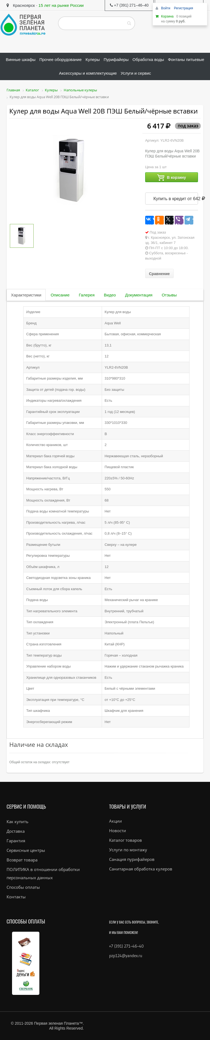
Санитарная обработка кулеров (140, 869)
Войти (166, 8)
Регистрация (183, 8)
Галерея (87, 295)
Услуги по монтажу (128, 849)
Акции (115, 821)
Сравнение (159, 274)
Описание (60, 295)
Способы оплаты (23, 887)
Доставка (16, 831)
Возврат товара (22, 860)
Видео (110, 295)
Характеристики (26, 295)
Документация (139, 295)
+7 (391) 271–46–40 (126, 946)
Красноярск (21, 5)
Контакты (16, 896)
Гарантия (16, 840)
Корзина (167, 16)
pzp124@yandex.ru (125, 955)
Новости (117, 830)
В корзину (171, 177)
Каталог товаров (125, 840)
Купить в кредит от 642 (175, 198)
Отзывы (169, 295)
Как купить (17, 821)
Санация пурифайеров (131, 859)
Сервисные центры (26, 850)
